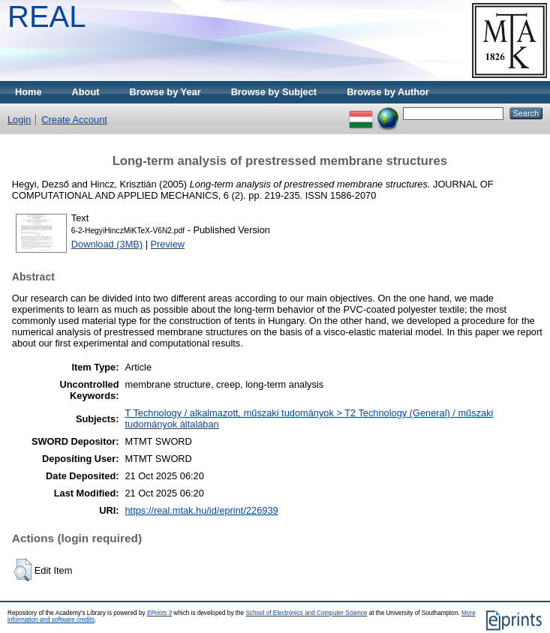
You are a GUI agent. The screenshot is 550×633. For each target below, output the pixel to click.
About (86, 92)
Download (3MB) (107, 244)
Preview (168, 244)
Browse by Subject (274, 92)
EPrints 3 (159, 613)
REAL (47, 16)
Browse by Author (388, 92)
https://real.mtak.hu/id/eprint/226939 (201, 510)
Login (19, 119)
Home (28, 92)
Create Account (74, 119)
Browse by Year (165, 92)
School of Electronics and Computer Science (306, 613)
